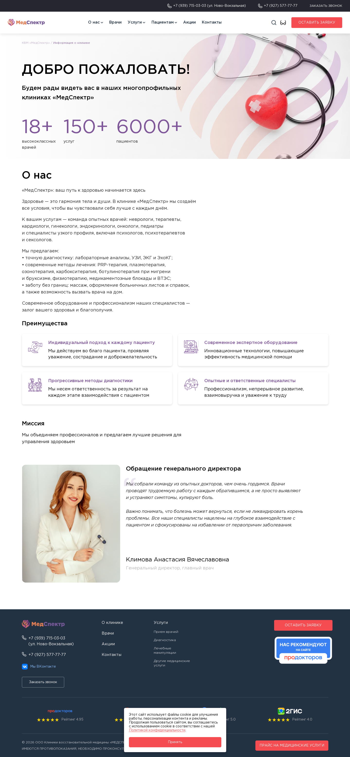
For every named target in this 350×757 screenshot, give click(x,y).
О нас (94, 22)
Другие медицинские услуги (172, 663)
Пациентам (163, 22)
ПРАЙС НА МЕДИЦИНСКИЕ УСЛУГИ (292, 745)
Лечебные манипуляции (165, 650)
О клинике (112, 623)
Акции (189, 22)
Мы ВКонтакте (39, 667)
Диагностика (165, 640)
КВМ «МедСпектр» (36, 43)
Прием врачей (166, 631)
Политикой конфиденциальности (157, 730)
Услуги (135, 22)
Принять (175, 742)
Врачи (115, 22)
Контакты (212, 22)
